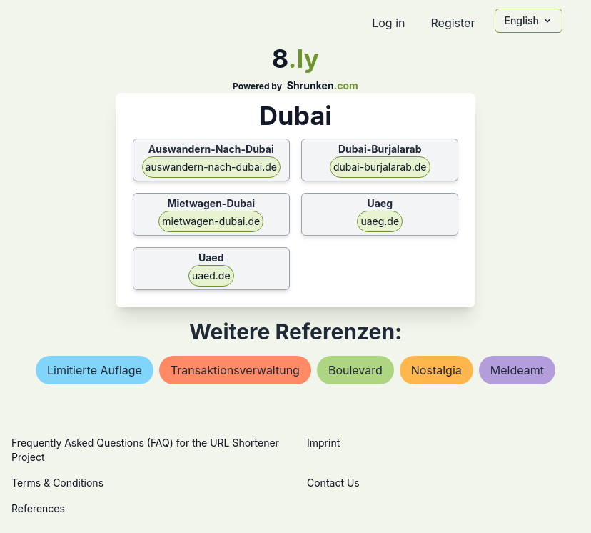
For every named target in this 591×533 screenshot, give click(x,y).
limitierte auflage (94, 370)
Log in (388, 23)
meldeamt (517, 370)
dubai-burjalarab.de (380, 167)
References (38, 508)
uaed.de (211, 275)
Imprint (323, 443)
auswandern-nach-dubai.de (211, 167)
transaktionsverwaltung (235, 370)
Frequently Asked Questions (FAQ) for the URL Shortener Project (145, 450)
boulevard (355, 370)
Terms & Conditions (57, 483)
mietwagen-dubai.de (211, 221)
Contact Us (333, 483)
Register (452, 23)
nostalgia (436, 370)
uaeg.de (379, 221)
